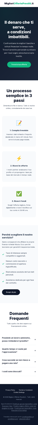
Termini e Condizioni (26, 390)
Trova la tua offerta (19, 64)
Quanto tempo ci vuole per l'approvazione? (14, 350)
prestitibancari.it (13, 419)
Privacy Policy (10, 390)
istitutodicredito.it (24, 419)
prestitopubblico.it (28, 417)
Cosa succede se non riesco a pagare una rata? (16, 361)
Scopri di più (11, 292)
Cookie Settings (19, 392)
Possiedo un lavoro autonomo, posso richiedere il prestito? (16, 339)
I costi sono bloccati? (12, 371)
